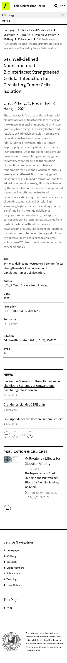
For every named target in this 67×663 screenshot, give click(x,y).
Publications (25, 39)
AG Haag (8, 39)
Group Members (15, 567)
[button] (7, 434)
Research (25, 34)
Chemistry (9, 34)
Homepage (10, 30)
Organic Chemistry (45, 34)
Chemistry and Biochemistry (36, 30)
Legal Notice (13, 585)
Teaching (11, 579)
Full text (13, 324)
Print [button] (9, 607)
